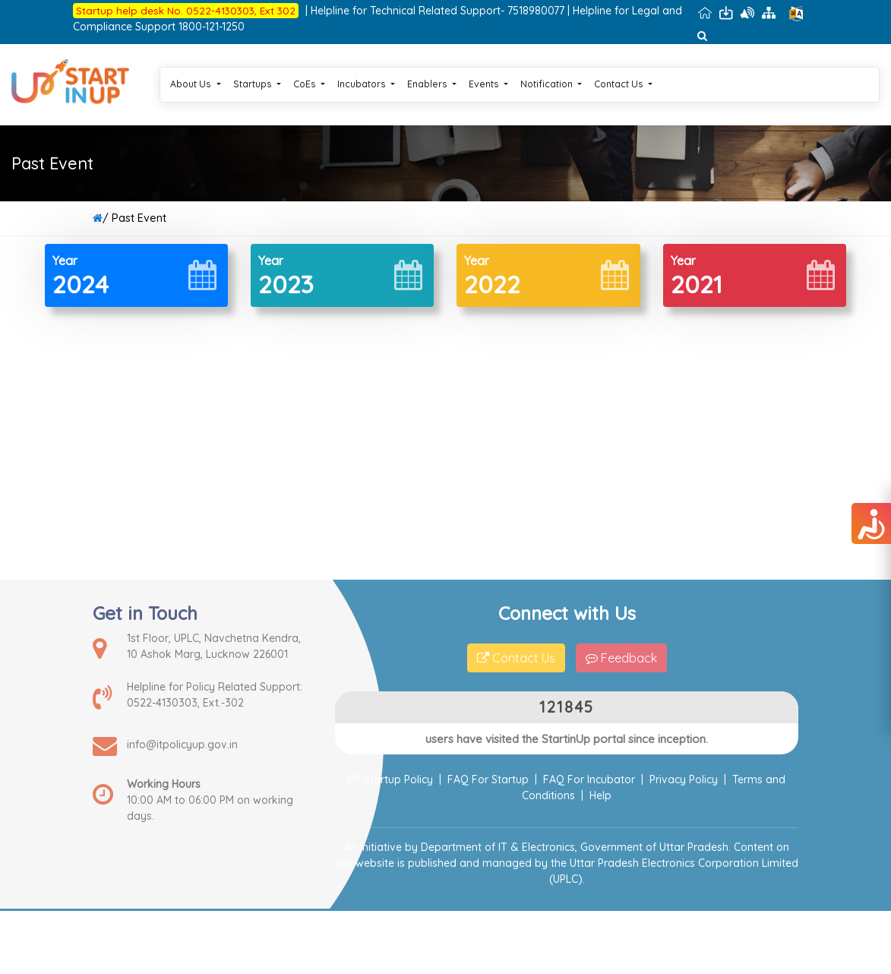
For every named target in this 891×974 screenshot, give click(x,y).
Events (488, 84)
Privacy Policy (683, 779)
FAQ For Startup (488, 779)
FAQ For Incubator (589, 779)
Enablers (432, 84)
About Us (195, 84)
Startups (257, 84)
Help (600, 795)
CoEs (309, 84)
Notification (551, 84)
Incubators (366, 84)
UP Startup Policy (390, 779)
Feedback (621, 658)
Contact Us (623, 84)
